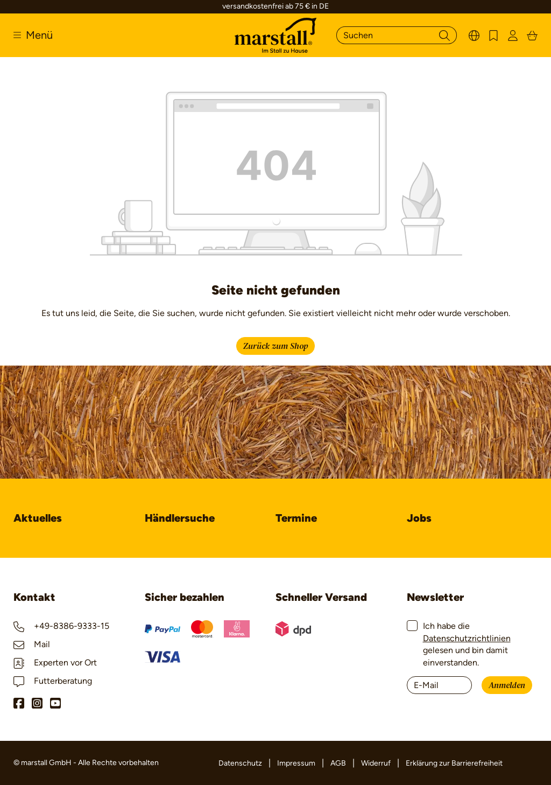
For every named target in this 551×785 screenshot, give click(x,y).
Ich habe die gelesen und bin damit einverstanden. (467, 644)
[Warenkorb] (532, 35)
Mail (31, 644)
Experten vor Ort (55, 662)
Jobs (419, 517)
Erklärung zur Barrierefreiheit (454, 763)
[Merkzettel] (493, 35)
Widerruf (376, 763)
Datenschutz (240, 763)
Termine (296, 517)
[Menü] (33, 35)
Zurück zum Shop (275, 346)
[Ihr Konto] (512, 35)
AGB (338, 763)
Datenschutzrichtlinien (467, 638)
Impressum (296, 763)
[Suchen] (384, 35)
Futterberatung (52, 681)
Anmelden (507, 685)
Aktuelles (37, 517)
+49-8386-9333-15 (61, 626)
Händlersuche (180, 517)
